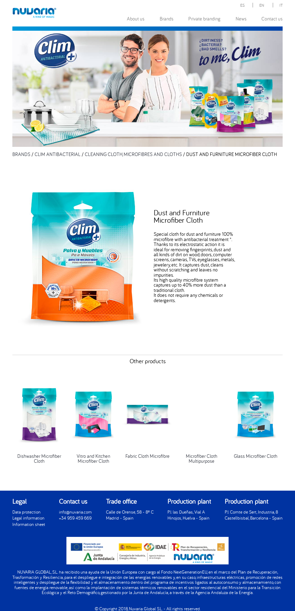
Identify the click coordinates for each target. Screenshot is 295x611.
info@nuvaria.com (75, 512)
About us (135, 18)
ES (242, 5)
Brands (166, 18)
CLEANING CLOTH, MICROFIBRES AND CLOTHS (133, 154)
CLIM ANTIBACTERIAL (58, 154)
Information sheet (28, 524)
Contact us (272, 18)
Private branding (204, 18)
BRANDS (21, 154)
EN (261, 5)
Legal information (28, 518)
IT (281, 5)
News (241, 18)
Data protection (26, 512)
